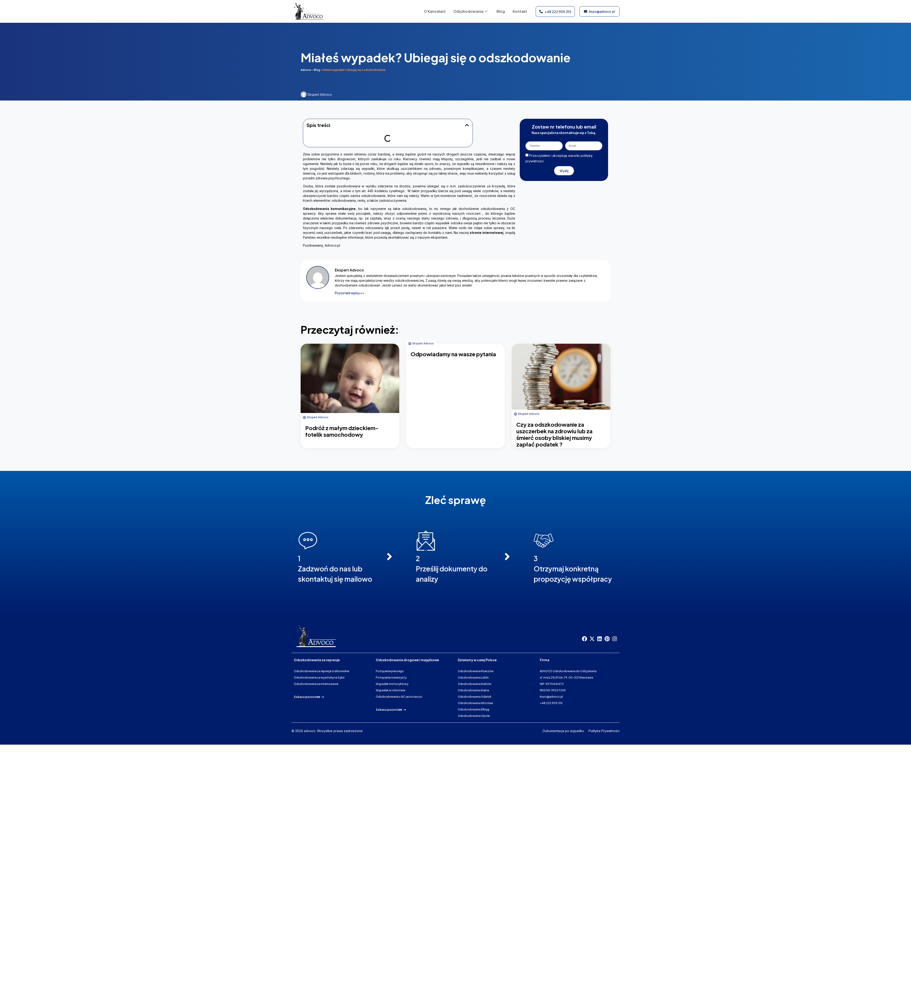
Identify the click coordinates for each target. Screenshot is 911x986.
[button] (467, 125)
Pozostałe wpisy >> (349, 292)
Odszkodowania (469, 11)
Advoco (306, 70)
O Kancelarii (433, 11)
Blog (500, 11)
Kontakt (519, 11)
